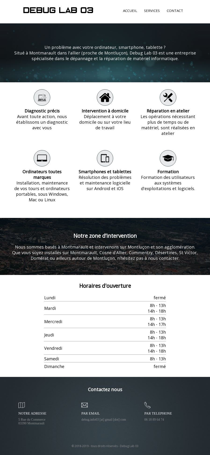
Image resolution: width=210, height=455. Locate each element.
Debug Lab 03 (58, 10)
